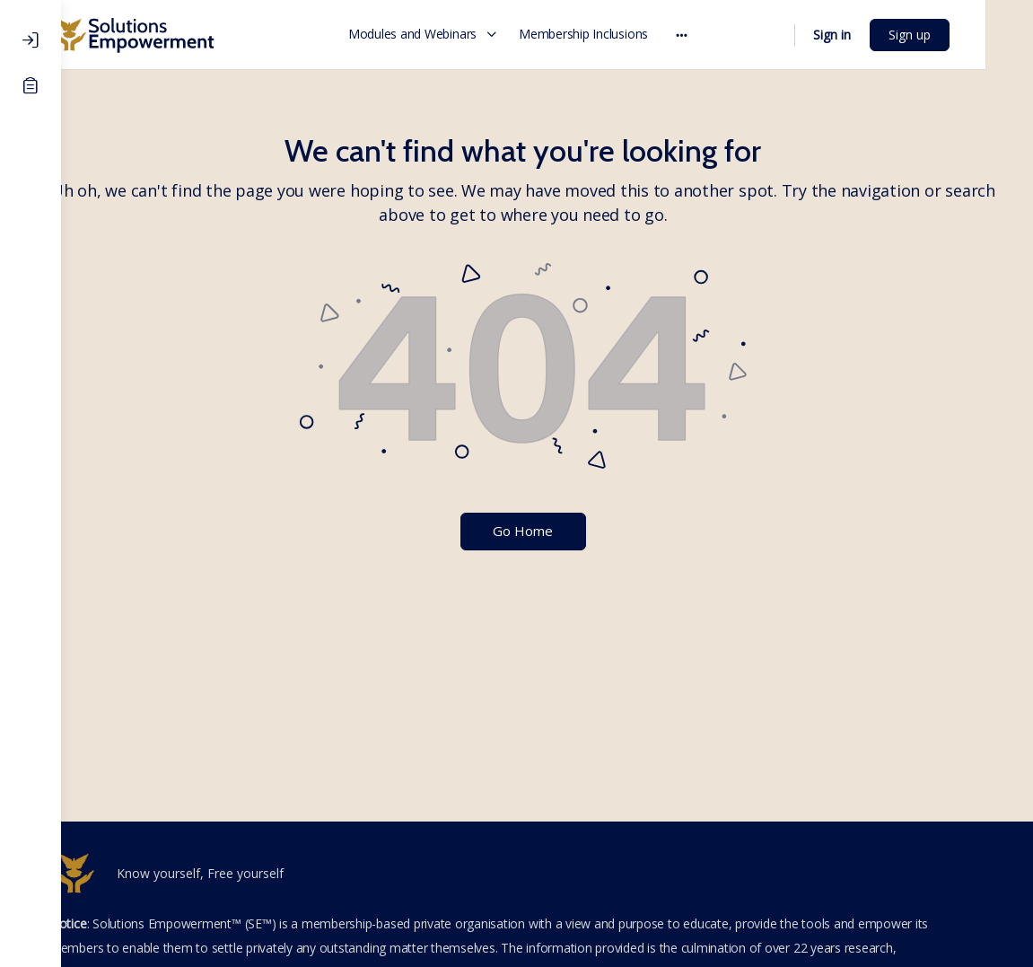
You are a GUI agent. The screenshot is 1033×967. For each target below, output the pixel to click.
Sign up (957, 34)
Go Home (547, 531)
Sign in (879, 34)
